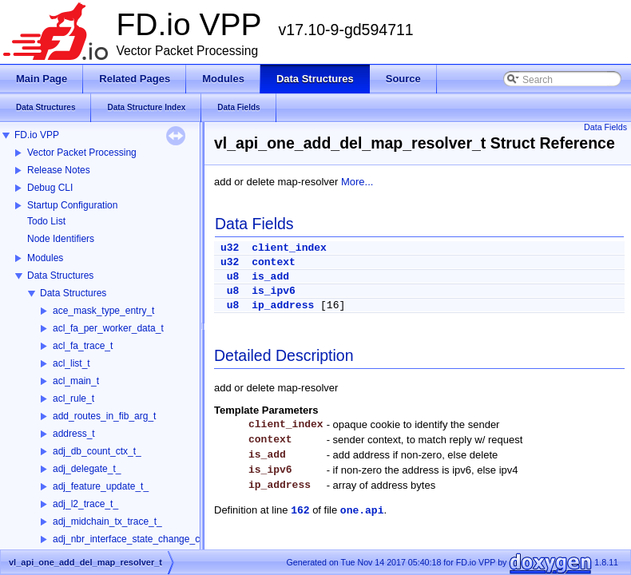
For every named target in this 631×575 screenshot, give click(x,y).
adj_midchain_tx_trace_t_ (107, 521)
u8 (233, 277)
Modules (45, 258)
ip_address (283, 305)
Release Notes (58, 170)
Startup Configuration (72, 205)
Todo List (46, 221)
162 (300, 511)
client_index (289, 248)
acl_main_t (76, 381)
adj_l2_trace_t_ (85, 504)
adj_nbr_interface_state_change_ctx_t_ (136, 539)
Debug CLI (50, 187)
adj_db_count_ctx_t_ (97, 451)
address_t (74, 433)
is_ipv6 (274, 291)
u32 (229, 248)
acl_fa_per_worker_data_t (108, 328)
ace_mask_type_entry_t (103, 310)
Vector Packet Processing (82, 152)
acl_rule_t (73, 398)
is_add (270, 277)
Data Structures (60, 275)
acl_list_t (71, 363)
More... (357, 182)
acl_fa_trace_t (83, 345)
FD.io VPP (36, 135)
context (274, 262)
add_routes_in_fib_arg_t (104, 416)
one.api (362, 511)
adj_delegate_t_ (87, 468)
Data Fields (605, 127)
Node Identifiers (60, 238)
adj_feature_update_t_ (101, 486)
